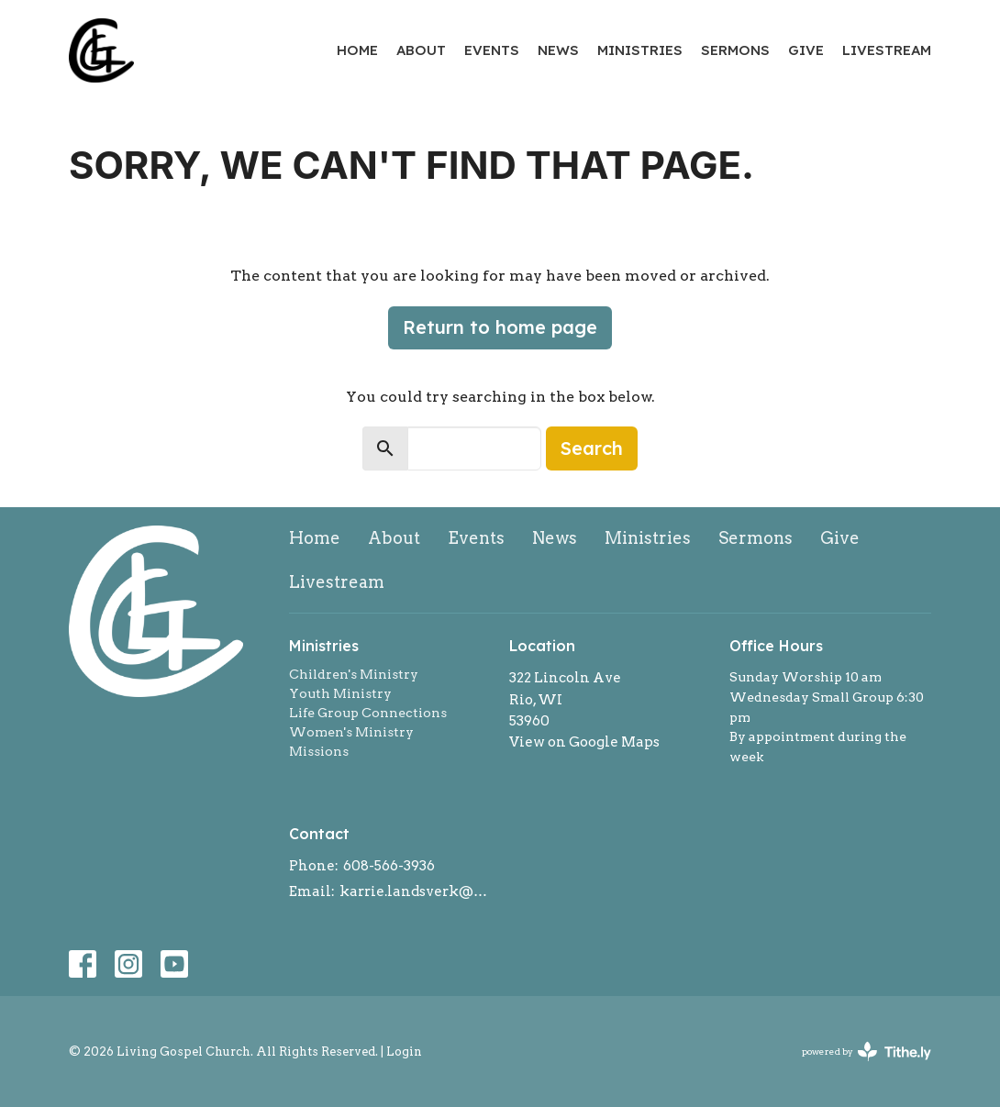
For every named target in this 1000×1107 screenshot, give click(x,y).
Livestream (886, 50)
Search (592, 448)
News (558, 50)
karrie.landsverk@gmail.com (415, 891)
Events (491, 50)
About (421, 50)
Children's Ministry (353, 674)
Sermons (735, 50)
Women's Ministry (351, 732)
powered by (866, 1051)
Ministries (640, 50)
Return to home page (500, 326)
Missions (319, 751)
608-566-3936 (389, 866)
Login (404, 1051)
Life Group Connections (368, 712)
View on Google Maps (584, 742)
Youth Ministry (340, 693)
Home (357, 50)
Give (806, 50)
